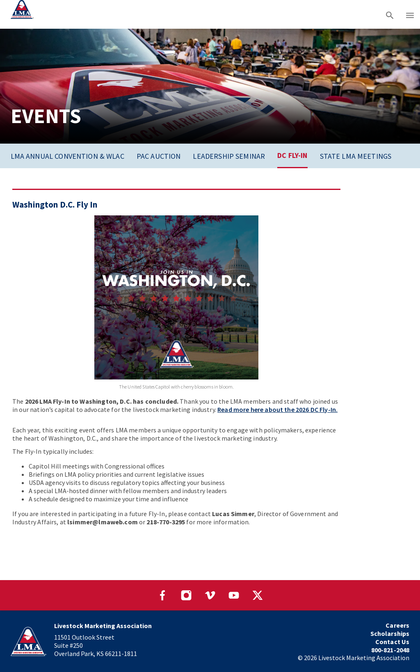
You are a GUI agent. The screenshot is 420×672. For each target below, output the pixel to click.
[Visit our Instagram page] (186, 595)
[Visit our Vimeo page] (210, 595)
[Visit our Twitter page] (257, 595)
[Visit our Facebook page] (162, 595)
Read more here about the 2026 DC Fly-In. (277, 409)
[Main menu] (410, 14)
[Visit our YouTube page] (233, 595)
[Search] (390, 14)
